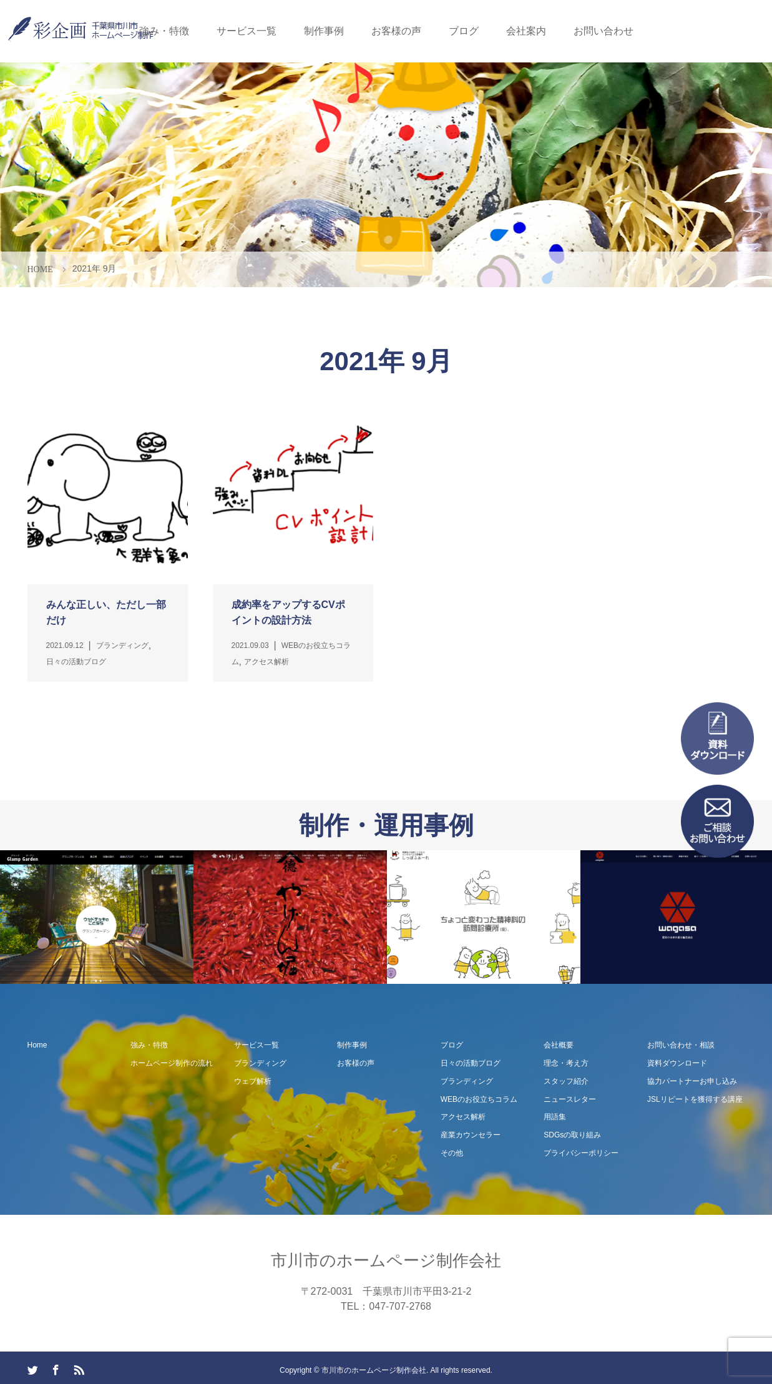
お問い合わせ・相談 (681, 1045)
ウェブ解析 (252, 1081)
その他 (452, 1153)
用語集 (555, 1116)
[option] (96, 917)
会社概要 (559, 1045)
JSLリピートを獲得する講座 (695, 1099)
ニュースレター (570, 1099)
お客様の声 (396, 31)
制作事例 (324, 31)
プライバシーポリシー (581, 1153)
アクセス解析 (463, 1116)
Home (37, 1045)
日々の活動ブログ (471, 1063)
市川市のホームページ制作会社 (386, 1260)
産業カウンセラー (471, 1135)
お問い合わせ (603, 31)
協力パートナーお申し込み (692, 1081)
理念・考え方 (566, 1063)
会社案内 (526, 31)
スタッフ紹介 (566, 1081)
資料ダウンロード (677, 1063)
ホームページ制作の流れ (171, 1063)
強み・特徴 (164, 31)
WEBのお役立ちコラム (479, 1099)
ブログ (464, 31)
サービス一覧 (246, 31)
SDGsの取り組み (572, 1135)
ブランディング (260, 1063)
